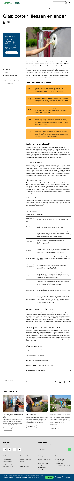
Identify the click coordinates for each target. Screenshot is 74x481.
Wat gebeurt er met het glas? (11, 80)
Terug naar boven (8, 380)
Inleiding (6, 72)
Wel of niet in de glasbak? (10, 78)
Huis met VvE (41, 469)
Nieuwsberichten (24, 466)
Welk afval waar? (42, 467)
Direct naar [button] (6, 69)
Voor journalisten (7, 459)
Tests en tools (58, 468)
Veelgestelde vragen (8, 464)
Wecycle (63, 100)
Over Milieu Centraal (8, 466)
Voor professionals (7, 461)
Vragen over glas (8, 83)
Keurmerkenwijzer (59, 463)
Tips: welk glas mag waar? (10, 75)
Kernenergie (23, 461)
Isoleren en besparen (25, 459)
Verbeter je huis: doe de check (62, 465)
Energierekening (24, 464)
